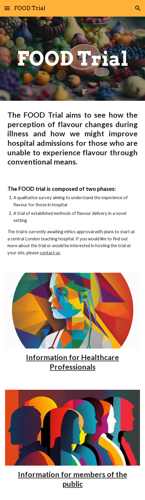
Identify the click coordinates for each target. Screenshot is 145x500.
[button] (7, 8)
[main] (72, 58)
